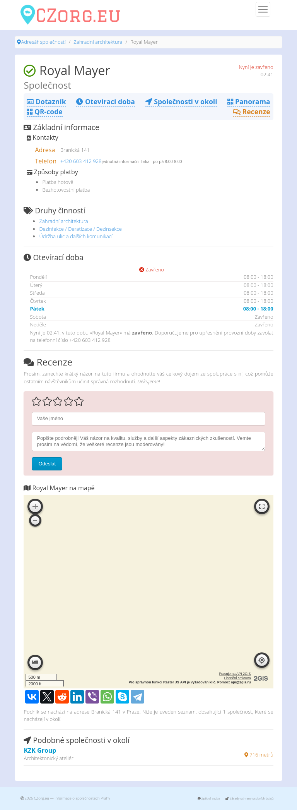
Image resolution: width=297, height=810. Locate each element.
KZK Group (40, 750)
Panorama (248, 101)
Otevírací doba (105, 101)
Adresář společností (43, 41)
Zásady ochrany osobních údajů (249, 798)
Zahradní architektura (97, 41)
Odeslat (47, 464)
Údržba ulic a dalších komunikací (75, 236)
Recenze (251, 111)
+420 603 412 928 (81, 161)
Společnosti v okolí (181, 101)
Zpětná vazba (209, 798)
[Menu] (263, 9)
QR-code (44, 111)
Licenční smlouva (237, 678)
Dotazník (46, 101)
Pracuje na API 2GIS (235, 674)
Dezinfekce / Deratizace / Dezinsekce (80, 228)
